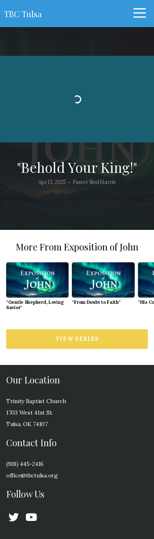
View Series (77, 338)
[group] (37, 289)
